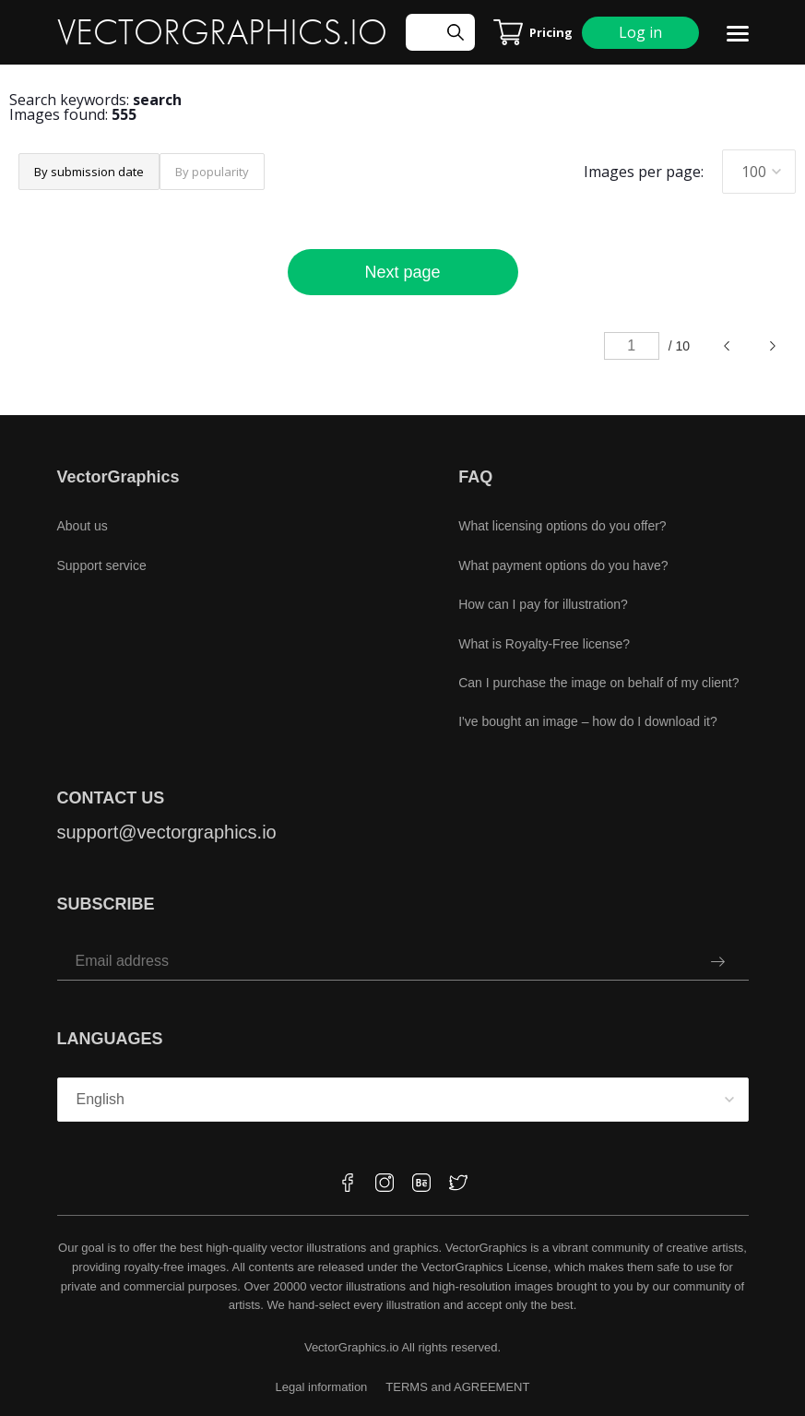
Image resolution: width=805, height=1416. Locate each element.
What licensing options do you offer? (562, 525)
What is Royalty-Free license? (544, 644)
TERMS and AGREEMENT (457, 1387)
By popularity (212, 171)
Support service (102, 565)
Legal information (322, 1387)
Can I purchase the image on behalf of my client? (598, 682)
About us (82, 525)
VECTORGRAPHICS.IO (222, 32)
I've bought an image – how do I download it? (587, 721)
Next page (402, 272)
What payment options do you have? (563, 565)
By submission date (89, 171)
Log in (640, 32)
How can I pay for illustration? (543, 604)
